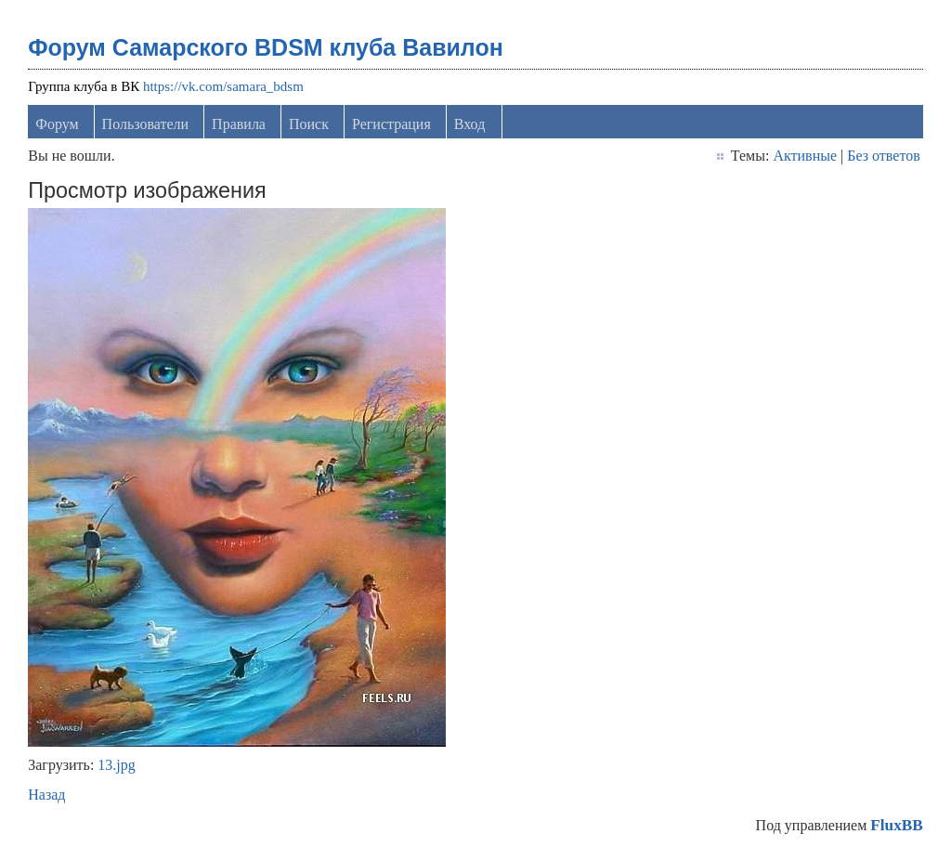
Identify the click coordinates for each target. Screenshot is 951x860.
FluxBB (896, 825)
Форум (56, 124)
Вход (470, 124)
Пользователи (145, 124)
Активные (805, 155)
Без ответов (883, 155)
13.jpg (116, 765)
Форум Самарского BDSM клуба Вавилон (265, 47)
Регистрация (391, 124)
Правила (239, 124)
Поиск (309, 124)
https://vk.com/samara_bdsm (223, 86)
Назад (46, 794)
